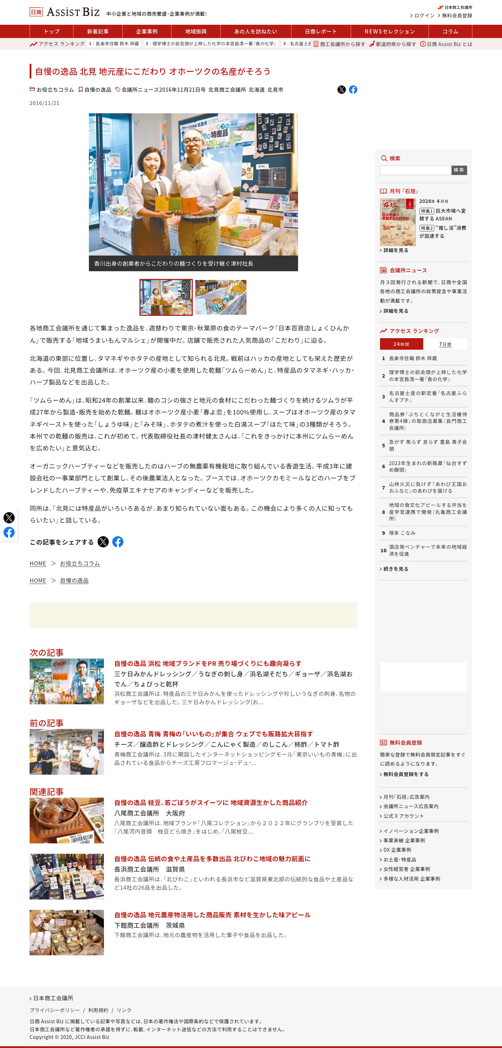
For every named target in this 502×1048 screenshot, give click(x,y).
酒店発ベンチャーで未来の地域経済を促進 (428, 550)
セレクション (390, 31)
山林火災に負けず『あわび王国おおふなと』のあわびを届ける (428, 487)
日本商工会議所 (53, 998)
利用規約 (98, 1010)
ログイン (424, 15)
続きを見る (396, 568)
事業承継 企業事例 (404, 840)
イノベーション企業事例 (411, 830)
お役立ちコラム (55, 89)
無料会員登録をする (406, 773)
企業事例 (147, 31)
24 (402, 343)
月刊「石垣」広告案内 (406, 796)
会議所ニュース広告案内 (411, 806)
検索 (459, 169)
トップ (52, 31)
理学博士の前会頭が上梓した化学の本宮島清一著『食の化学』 (214, 43)
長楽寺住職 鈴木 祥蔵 (117, 43)
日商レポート (321, 31)
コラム (450, 31)
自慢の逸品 (98, 89)
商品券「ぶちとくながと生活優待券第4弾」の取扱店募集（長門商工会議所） (428, 421)
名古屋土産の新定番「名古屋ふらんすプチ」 (428, 396)
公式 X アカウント (403, 815)
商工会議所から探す (339, 43)
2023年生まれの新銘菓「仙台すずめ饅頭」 (428, 466)
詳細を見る (396, 249)
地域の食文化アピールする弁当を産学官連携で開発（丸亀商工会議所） (428, 512)
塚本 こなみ (402, 533)
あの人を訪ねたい (255, 31)
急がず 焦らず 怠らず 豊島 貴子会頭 (428, 445)
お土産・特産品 (400, 859)
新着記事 (98, 31)
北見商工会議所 (227, 89)
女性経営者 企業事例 (406, 869)
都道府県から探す (393, 43)
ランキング (57, 44)
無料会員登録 (457, 15)
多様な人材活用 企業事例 (411, 878)
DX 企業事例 (397, 849)
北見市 (275, 89)
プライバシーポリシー (55, 1010)
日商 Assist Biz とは (446, 43)
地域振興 (196, 31)
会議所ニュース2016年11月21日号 (164, 89)
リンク (124, 1010)
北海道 (257, 89)
